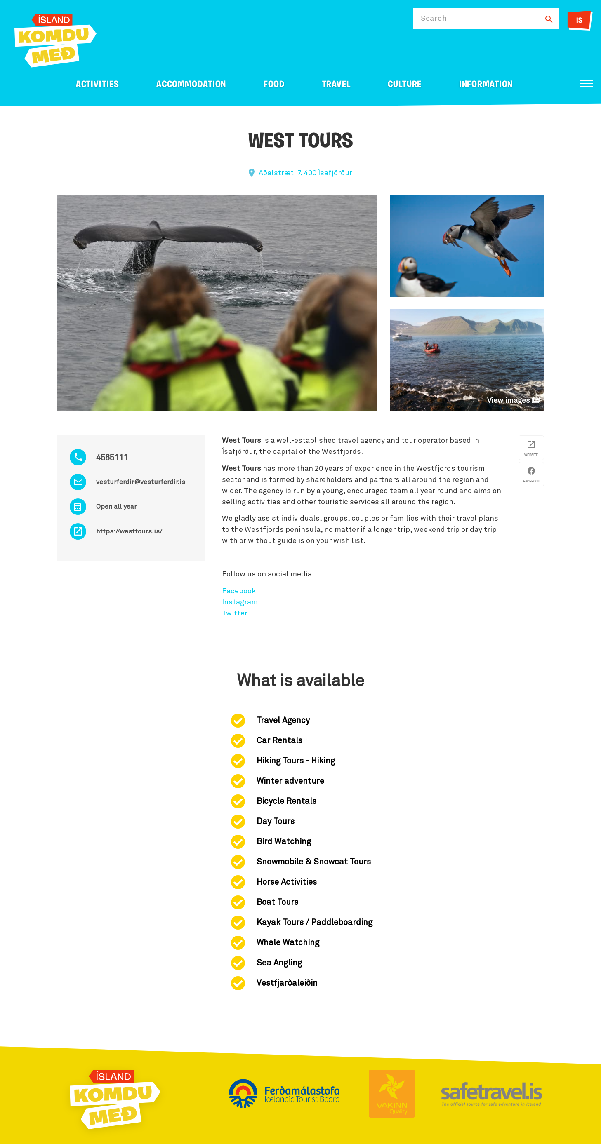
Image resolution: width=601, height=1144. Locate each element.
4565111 (112, 458)
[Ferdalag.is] (55, 39)
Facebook (239, 591)
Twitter (234, 613)
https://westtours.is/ (129, 531)
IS (579, 21)
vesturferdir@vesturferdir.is (140, 482)
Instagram (240, 602)
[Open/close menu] (587, 83)
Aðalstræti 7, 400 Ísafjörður (305, 173)
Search (434, 18)
